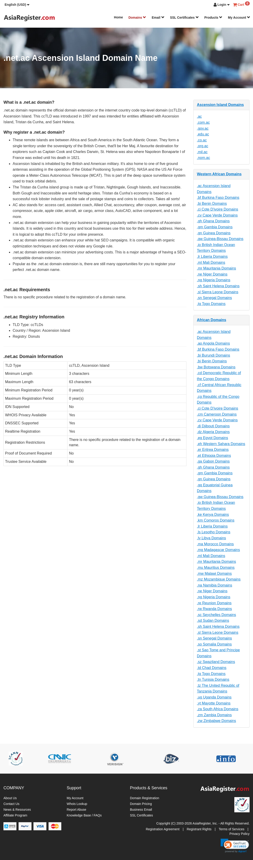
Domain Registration (144, 798)
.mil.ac (202, 152)
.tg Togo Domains (211, 304)
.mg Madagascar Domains (218, 550)
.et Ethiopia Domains (214, 456)
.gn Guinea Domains (214, 233)
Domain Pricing (141, 804)
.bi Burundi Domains (213, 355)
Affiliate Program (15, 815)
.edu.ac (203, 134)
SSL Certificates (184, 17)
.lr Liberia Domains (212, 256)
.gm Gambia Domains (215, 227)
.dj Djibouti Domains (213, 426)
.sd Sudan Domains (213, 620)
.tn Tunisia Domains (213, 679)
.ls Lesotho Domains (213, 532)
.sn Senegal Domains (214, 298)
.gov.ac (203, 128)
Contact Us (11, 804)
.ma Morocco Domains (215, 544)
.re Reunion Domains (214, 603)
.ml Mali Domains (211, 262)
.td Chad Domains (212, 668)
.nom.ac (203, 158)
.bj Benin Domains (212, 203)
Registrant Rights (199, 829)
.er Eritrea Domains (213, 450)
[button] (17, 4)
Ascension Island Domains (220, 105)
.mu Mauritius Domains (216, 567)
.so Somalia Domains (214, 644)
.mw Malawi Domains (214, 573)
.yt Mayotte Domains (214, 703)
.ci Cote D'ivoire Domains (217, 209)
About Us (10, 798)
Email (158, 17)
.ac (199, 116)
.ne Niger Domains (212, 274)
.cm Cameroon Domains (217, 414)
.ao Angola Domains (213, 343)
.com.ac (203, 122)
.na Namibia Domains (214, 585)
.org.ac (202, 146)
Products (213, 17)
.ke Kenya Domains (213, 515)
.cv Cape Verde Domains (217, 215)
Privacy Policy (239, 834)
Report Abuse (76, 809)
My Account (239, 17)
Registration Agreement (162, 829)
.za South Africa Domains (217, 709)
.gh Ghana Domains (213, 221)
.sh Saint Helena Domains (218, 286)
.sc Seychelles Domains (216, 615)
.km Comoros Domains (216, 520)
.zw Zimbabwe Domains (216, 721)
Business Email (141, 809)
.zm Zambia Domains (214, 715)
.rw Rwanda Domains (214, 609)
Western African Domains (219, 174)
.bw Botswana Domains (216, 367)
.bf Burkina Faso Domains (218, 198)
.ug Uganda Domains (214, 697)
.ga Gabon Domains (213, 461)
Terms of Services (231, 829)
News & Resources (17, 809)
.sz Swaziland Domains (216, 662)
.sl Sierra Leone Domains (217, 292)
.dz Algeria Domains (213, 432)
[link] (235, 845)
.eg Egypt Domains (212, 438)
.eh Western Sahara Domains (221, 444)
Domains (137, 17)
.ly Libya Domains (211, 538)
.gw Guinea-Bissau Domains (220, 239)
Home (118, 17)
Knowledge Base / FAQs (84, 815)
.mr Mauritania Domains (216, 268)
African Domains (211, 320)
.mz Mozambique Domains (219, 579)
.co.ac (202, 140)
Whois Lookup (77, 804)
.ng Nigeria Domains (213, 280)
